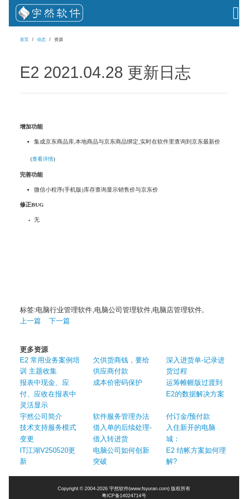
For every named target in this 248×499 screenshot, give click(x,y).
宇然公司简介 (41, 416)
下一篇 (59, 321)
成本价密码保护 (117, 382)
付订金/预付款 (188, 416)
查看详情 (42, 159)
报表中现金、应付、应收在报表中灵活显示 (48, 394)
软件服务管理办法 (121, 416)
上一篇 (30, 321)
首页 (24, 39)
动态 (41, 39)
